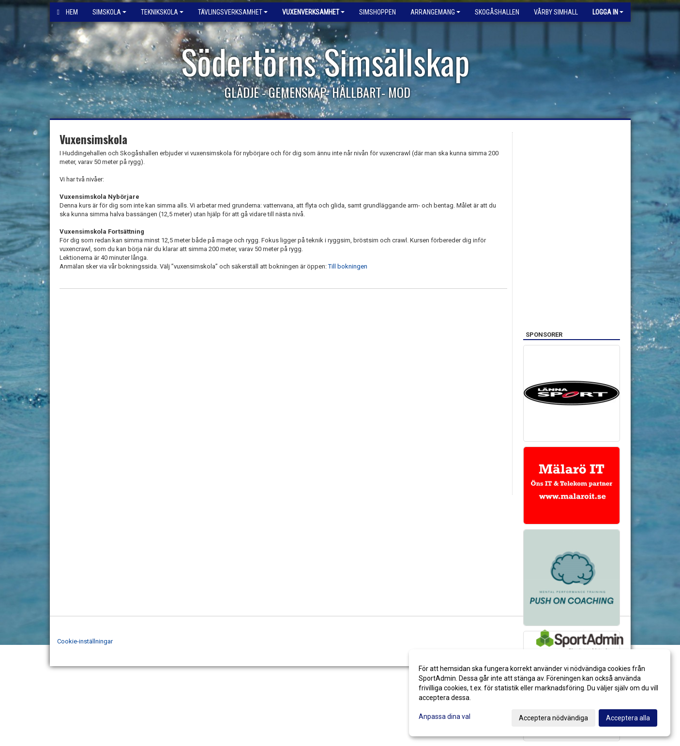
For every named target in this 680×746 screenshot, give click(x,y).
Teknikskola (162, 12)
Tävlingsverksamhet (233, 12)
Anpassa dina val (444, 716)
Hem (67, 12)
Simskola (109, 12)
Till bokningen (347, 266)
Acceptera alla (628, 718)
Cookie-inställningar (85, 641)
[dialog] (539, 692)
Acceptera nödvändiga (553, 718)
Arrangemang (435, 12)
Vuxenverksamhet (313, 12)
